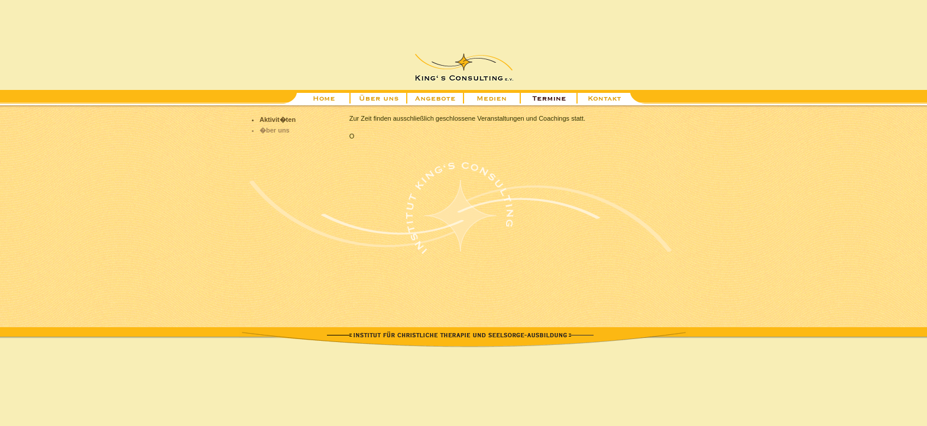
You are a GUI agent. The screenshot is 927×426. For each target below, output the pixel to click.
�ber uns (275, 130)
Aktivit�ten (278, 119)
